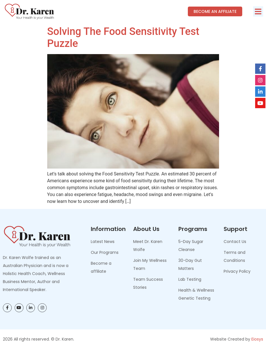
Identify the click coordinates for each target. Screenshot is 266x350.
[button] (258, 11)
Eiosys (257, 339)
